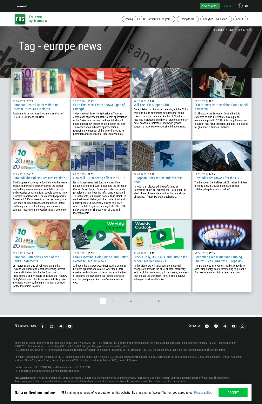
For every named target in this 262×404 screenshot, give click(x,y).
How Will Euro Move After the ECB (217, 178)
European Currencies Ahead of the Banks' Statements (36, 259)
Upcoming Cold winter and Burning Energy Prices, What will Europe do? (218, 259)
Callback (22, 5)
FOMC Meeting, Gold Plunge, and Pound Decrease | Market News (100, 259)
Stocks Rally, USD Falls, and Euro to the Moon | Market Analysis (160, 259)
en (246, 5)
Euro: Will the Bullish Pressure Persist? (39, 178)
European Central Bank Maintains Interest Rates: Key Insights (35, 107)
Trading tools (186, 19)
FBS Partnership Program (156, 19)
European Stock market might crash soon (158, 180)
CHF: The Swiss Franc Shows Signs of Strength (99, 107)
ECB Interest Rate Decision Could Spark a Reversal (221, 107)
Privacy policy (202, 392)
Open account (209, 5)
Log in (227, 5)
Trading (128, 19)
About (239, 19)
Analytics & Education (215, 19)
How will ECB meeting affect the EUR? (99, 178)
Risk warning (22, 378)
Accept (233, 393)
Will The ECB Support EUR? (152, 105)
